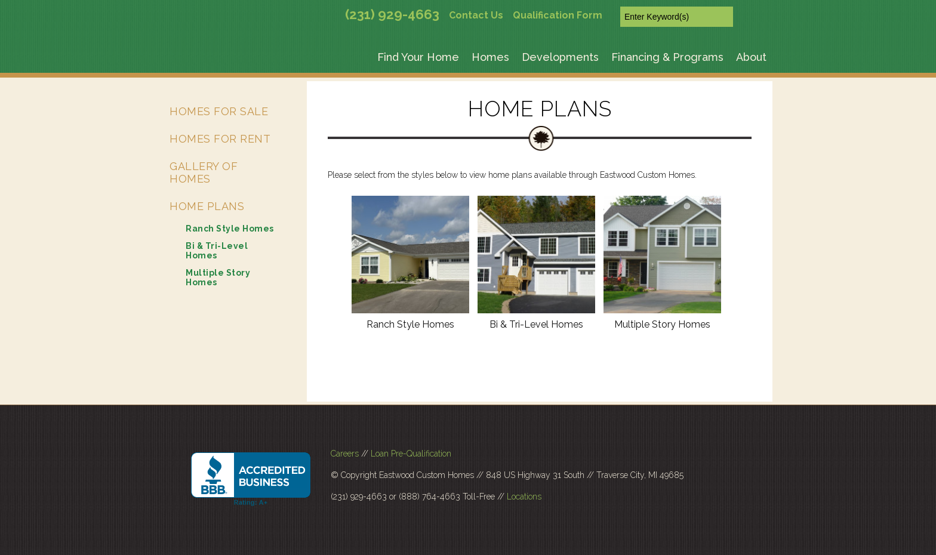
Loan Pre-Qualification (411, 453)
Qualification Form (557, 15)
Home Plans (207, 206)
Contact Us (476, 15)
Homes (490, 57)
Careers (345, 453)
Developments (560, 57)
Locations (524, 496)
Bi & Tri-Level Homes (536, 324)
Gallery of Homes (204, 172)
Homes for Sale (219, 111)
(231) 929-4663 (392, 14)
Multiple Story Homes (662, 324)
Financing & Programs (667, 57)
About (751, 57)
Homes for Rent (220, 138)
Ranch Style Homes (410, 324)
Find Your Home (418, 57)
